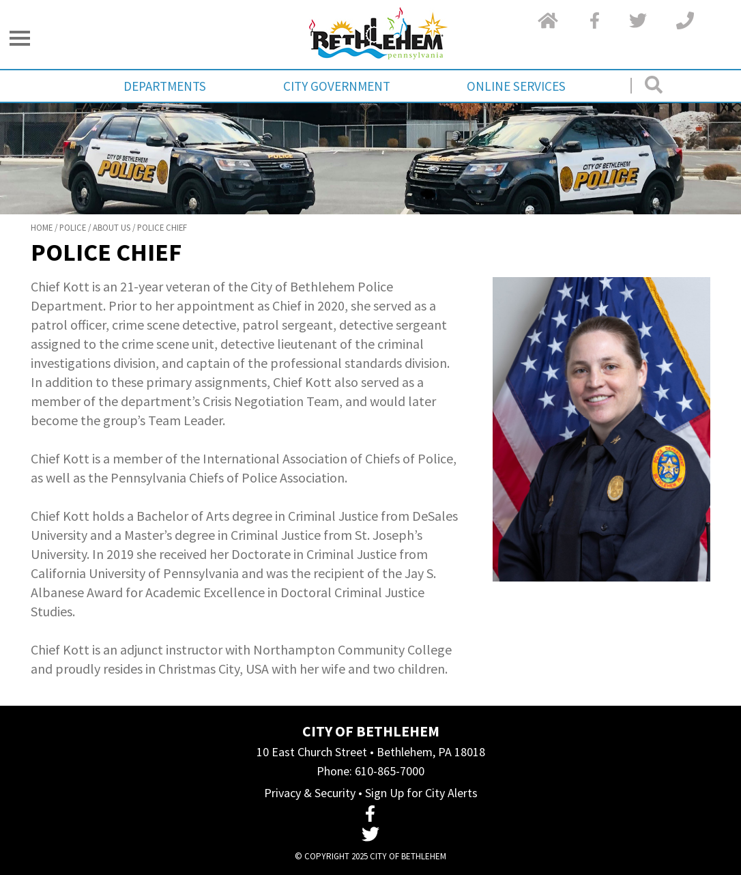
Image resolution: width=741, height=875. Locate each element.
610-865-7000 (389, 771)
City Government (336, 86)
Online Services (516, 86)
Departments (165, 86)
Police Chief (162, 227)
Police (72, 227)
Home (42, 227)
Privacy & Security (309, 793)
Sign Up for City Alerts (421, 793)
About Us (111, 227)
